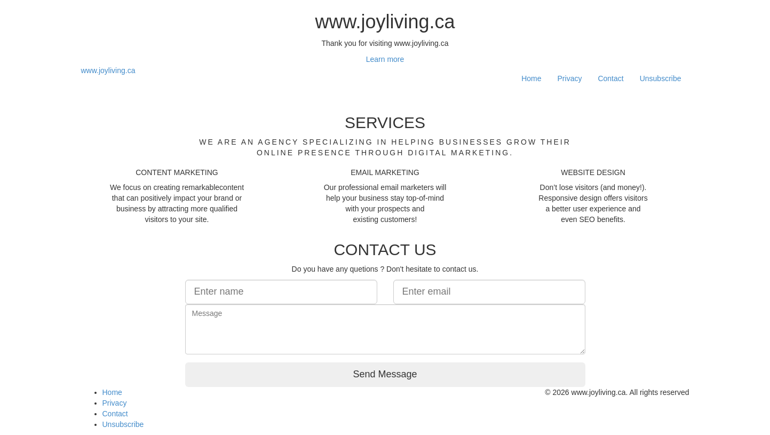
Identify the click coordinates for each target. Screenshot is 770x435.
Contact (610, 78)
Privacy (570, 78)
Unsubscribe (660, 78)
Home (531, 78)
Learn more (385, 59)
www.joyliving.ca (108, 70)
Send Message (385, 374)
